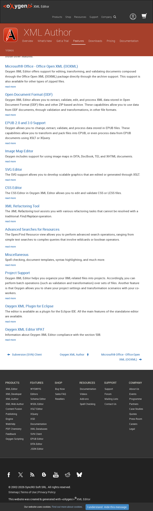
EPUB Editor (36, 438)
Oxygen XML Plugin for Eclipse (29, 306)
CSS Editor (13, 187)
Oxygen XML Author (72, 354)
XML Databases (38, 428)
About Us (134, 388)
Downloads (95, 41)
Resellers (60, 398)
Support (93, 17)
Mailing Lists (111, 398)
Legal (132, 428)
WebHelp (10, 423)
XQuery (34, 413)
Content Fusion (14, 408)
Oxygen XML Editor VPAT (25, 329)
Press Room (135, 418)
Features (78, 41)
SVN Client (36, 433)
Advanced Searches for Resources (32, 229)
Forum (108, 393)
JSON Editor (36, 448)
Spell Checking (87, 403)
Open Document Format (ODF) (29, 94)
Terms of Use (28, 492)
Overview (27, 41)
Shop (68, 17)
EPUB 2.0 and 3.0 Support (25, 122)
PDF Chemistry (13, 428)
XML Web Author (15, 403)
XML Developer (14, 393)
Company (106, 17)
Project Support (17, 272)
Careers (133, 423)
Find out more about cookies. (67, 506)
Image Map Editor (19, 151)
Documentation (129, 41)
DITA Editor (36, 443)
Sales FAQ (60, 393)
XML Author (12, 398)
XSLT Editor (36, 408)
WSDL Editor (37, 403)
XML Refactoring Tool (22, 206)
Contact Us (110, 403)
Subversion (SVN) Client (27, 354)
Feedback (11, 433)
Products (57, 17)
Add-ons (84, 398)
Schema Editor (38, 398)
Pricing (111, 41)
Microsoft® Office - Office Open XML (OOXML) (41, 66)
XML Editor (11, 388)
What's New (45, 41)
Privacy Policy (47, 492)
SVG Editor (13, 169)
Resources (80, 17)
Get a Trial (62, 41)
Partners (133, 403)
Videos (9, 50)
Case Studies (136, 408)
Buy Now (60, 388)
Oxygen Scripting (15, 438)
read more (10, 86)
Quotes (133, 413)
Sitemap (13, 492)
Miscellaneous (16, 254)
